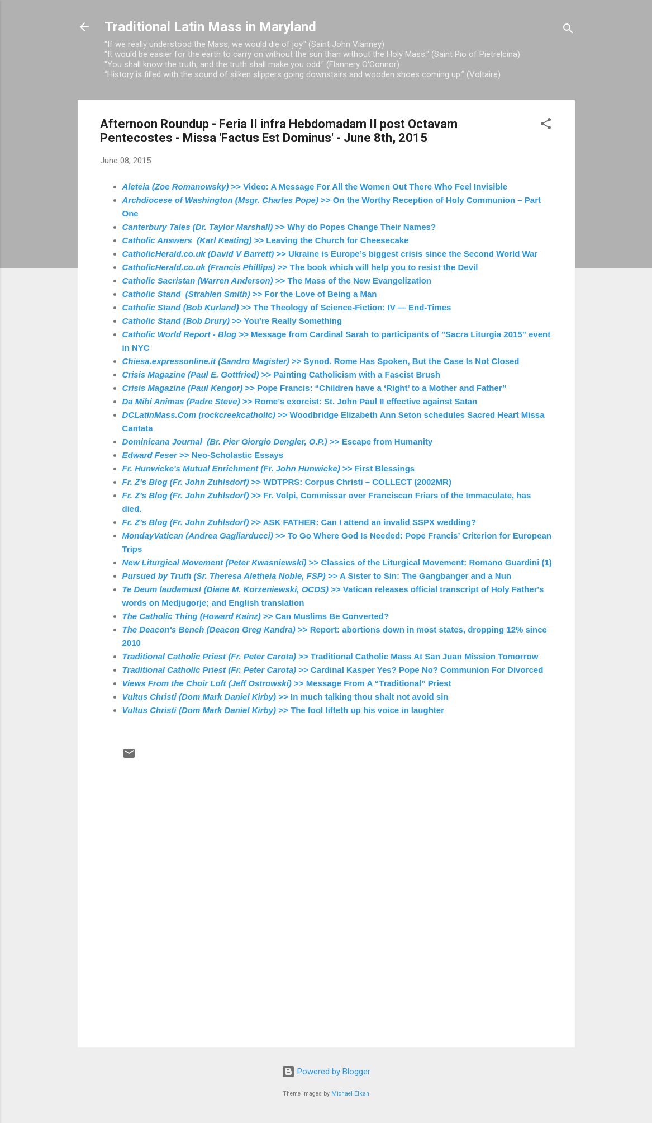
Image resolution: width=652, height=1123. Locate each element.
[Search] (568, 30)
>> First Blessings (268, 468)
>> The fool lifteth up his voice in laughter (283, 710)
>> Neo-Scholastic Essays (202, 455)
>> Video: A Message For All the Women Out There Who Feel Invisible (315, 186)
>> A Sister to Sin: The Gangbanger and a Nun (317, 576)
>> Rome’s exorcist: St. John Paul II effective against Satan (300, 401)
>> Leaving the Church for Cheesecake (265, 240)
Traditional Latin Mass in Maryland (210, 27)
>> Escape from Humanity (277, 441)
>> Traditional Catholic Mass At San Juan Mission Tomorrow (330, 656)
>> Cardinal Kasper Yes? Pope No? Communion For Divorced (333, 669)
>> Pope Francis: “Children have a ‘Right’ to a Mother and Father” (314, 388)
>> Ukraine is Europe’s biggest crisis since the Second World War (330, 253)
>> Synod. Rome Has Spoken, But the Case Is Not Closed (321, 361)
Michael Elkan (350, 1093)
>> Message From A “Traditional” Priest (286, 683)
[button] (546, 125)
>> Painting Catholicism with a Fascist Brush (281, 374)
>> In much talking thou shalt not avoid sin (285, 696)
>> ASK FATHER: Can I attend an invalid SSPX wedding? (299, 522)
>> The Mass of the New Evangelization (276, 280)
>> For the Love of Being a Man (249, 294)
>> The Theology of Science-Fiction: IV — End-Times (286, 307)
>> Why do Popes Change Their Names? (279, 227)
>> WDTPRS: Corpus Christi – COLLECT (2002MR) (286, 482)
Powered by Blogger (326, 1072)
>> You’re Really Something (232, 320)
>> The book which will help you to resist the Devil (300, 267)
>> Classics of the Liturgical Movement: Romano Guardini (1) (337, 562)
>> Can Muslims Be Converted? (255, 616)
